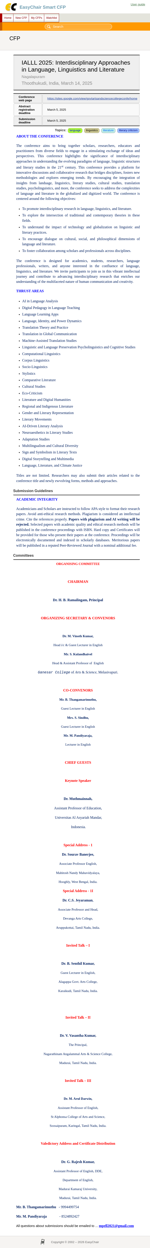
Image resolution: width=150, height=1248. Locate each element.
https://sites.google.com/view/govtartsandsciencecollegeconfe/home (92, 98)
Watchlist (51, 17)
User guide (138, 4)
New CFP (21, 17)
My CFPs (36, 17)
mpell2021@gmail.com (116, 1226)
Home (7, 17)
